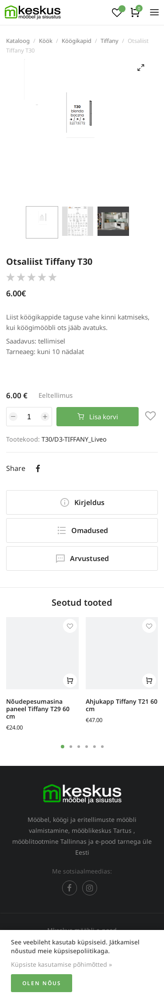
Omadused (82, 530)
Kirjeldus (82, 502)
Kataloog (18, 41)
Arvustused (82, 558)
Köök (45, 41)
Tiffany (110, 41)
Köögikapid (76, 41)
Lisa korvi (97, 416)
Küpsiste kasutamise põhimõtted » (61, 964)
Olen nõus (41, 983)
